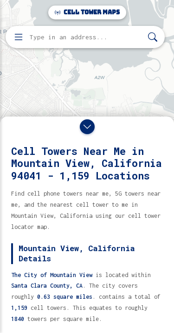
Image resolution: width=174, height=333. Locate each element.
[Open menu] (18, 37)
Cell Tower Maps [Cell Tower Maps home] (87, 12)
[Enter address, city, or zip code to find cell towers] (86, 37)
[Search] (152, 37)
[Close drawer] (87, 126)
